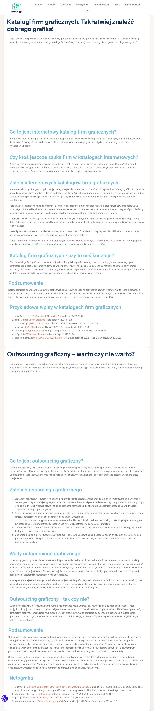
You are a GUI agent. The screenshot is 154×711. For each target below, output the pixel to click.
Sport (87, 10)
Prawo (117, 4)
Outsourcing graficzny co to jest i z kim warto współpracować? (58, 687)
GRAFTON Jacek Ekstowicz (34, 334)
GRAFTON (30, 327)
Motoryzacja (82, 4)
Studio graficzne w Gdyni (35, 697)
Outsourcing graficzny (49, 694)
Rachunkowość (132, 4)
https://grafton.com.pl (41, 330)
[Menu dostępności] (5, 698)
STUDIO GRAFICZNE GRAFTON (51, 337)
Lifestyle (51, 4)
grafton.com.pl (36, 323)
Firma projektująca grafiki (50, 701)
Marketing (66, 4)
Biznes (38, 4)
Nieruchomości (101, 4)
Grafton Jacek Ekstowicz (44, 316)
